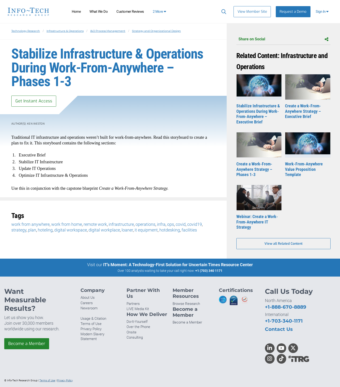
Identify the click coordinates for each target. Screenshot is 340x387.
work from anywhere (30, 224)
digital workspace (70, 229)
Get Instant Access (33, 101)
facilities (189, 229)
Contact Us (279, 329)
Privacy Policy (91, 329)
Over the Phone (138, 327)
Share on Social (283, 39)
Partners (133, 304)
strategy (18, 229)
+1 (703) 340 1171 (208, 271)
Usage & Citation (93, 318)
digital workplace (104, 229)
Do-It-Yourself (137, 322)
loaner (127, 229)
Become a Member (26, 343)
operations (145, 224)
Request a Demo (293, 11)
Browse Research (186, 304)
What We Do (98, 11)
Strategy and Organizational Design (156, 31)
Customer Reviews (130, 11)
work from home (66, 224)
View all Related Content (283, 243)
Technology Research (25, 31)
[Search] (222, 11)
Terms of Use (91, 324)
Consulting (135, 337)
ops (170, 224)
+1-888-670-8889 (285, 307)
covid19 (194, 224)
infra (161, 224)
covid (181, 224)
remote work (95, 224)
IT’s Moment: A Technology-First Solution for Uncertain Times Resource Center (178, 264)
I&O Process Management (107, 31)
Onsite (131, 332)
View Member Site (252, 11)
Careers (87, 303)
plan (32, 229)
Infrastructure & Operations (65, 31)
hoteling (45, 229)
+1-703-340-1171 (284, 321)
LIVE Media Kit (138, 309)
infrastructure (121, 224)
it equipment (146, 229)
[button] (323, 11)
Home (76, 11)
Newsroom (89, 308)
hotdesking (169, 229)
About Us (88, 297)
